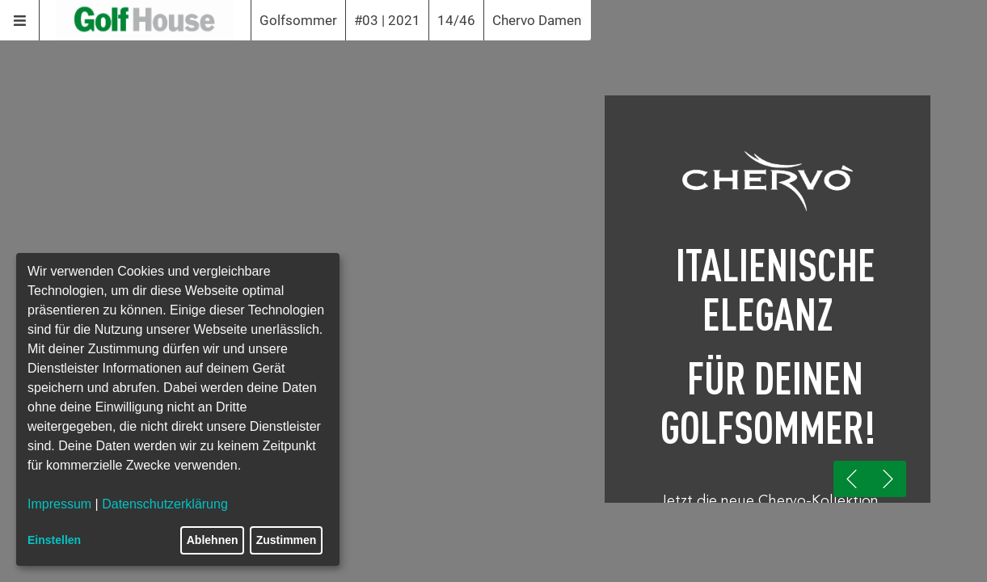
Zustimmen (286, 540)
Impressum (59, 504)
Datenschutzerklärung (165, 504)
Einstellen (54, 540)
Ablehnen (212, 540)
